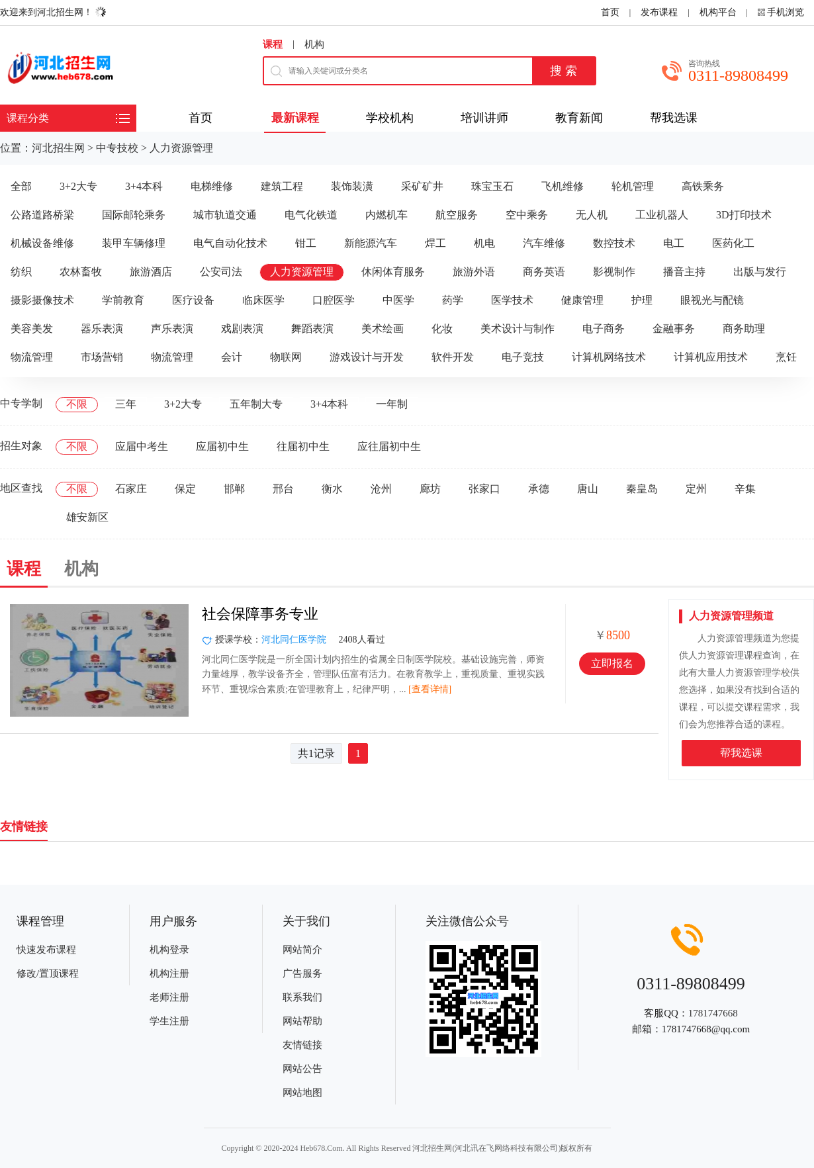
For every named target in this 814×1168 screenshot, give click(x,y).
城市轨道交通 (225, 214)
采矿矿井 (422, 186)
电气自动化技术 (230, 243)
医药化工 (733, 243)
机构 (314, 44)
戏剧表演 (242, 328)
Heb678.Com (321, 1148)
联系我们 (302, 997)
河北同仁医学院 (293, 640)
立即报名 (612, 663)
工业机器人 (661, 214)
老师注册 (169, 997)
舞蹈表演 (312, 328)
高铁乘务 (703, 186)
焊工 (435, 243)
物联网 (286, 357)
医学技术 (512, 300)
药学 (452, 300)
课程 (273, 44)
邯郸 (234, 488)
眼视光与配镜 (712, 300)
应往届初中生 (389, 446)
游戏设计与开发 (367, 357)
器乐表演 (102, 328)
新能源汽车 (370, 243)
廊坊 (430, 488)
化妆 (442, 328)
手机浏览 (785, 12)
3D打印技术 (744, 214)
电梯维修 (212, 186)
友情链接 (302, 1045)
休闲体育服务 (393, 271)
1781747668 (713, 1013)
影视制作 (614, 271)
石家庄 (131, 488)
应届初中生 (222, 446)
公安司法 (221, 271)
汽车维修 (544, 243)
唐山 (587, 488)
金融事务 (674, 328)
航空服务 (456, 214)
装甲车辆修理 (133, 243)
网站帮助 (302, 1021)
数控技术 (614, 243)
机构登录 (169, 949)
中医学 (398, 300)
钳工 (305, 243)
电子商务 (603, 328)
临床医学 (263, 300)
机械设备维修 (42, 243)
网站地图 (302, 1092)
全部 (21, 186)
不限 (76, 404)
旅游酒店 (151, 271)
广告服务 (302, 973)
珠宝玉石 (492, 186)
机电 (484, 243)
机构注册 (169, 973)
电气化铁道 (311, 214)
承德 (538, 488)
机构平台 (718, 12)
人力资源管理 (181, 148)
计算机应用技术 (711, 357)
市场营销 (102, 357)
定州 (696, 488)
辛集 (745, 488)
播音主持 (684, 271)
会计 (231, 357)
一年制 (392, 404)
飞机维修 (562, 186)
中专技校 (117, 148)
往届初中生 (303, 446)
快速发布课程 (46, 949)
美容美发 (32, 328)
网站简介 (302, 949)
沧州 (381, 488)
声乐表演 (172, 328)
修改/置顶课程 (48, 973)
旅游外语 (474, 271)
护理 (642, 300)
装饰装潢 (352, 186)
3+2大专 (78, 186)
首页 (610, 12)
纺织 (21, 271)
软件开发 (452, 357)
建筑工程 (282, 186)
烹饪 (786, 357)
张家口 (484, 488)
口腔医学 (333, 300)
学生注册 (169, 1021)
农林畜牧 (81, 271)
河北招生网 (58, 148)
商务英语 (544, 271)
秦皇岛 (642, 488)
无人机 (592, 214)
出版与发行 (759, 271)
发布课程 (659, 12)
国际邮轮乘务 (133, 214)
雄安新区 (87, 517)
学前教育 (123, 300)
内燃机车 (386, 214)
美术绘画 (382, 328)
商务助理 (744, 328)
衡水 (332, 488)
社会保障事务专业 (260, 614)
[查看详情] (429, 689)
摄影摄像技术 (42, 300)
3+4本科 (144, 186)
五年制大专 (256, 404)
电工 (673, 243)
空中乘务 (527, 214)
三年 (125, 404)
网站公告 (302, 1068)
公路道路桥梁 (42, 214)
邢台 (283, 488)
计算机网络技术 (609, 357)
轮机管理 (632, 186)
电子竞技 (523, 357)
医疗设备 (193, 300)
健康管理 (582, 300)
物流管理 (32, 357)
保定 (185, 488)
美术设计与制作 (517, 328)
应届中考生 (141, 446)
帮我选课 (741, 752)
